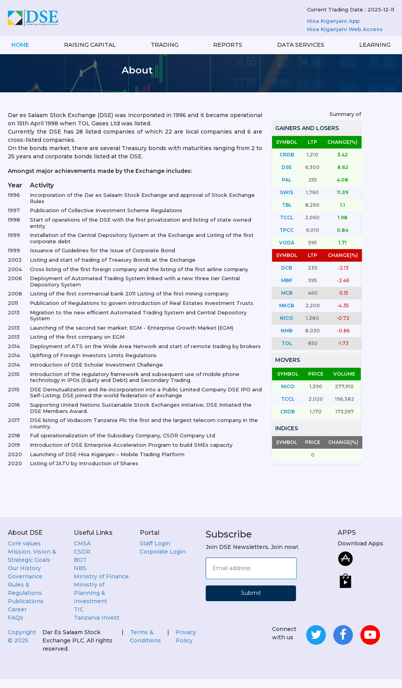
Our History (24, 577)
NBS (80, 577)
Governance (25, 585)
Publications (26, 610)
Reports (227, 44)
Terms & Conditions (145, 645)
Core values (24, 552)
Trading (165, 44)
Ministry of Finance (101, 585)
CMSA (82, 552)
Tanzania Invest (96, 626)
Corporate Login (163, 560)
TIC (79, 618)
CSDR (82, 560)
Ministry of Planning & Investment (90, 602)
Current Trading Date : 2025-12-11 (350, 9)
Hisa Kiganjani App (333, 21)
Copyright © (22, 645)
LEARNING (375, 44)
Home (20, 44)
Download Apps (360, 552)
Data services (300, 44)
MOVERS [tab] (287, 368)
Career (17, 618)
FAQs (15, 626)
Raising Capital (90, 44)
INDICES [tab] (286, 437)
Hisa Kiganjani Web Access (345, 29)
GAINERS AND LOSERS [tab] (307, 137)
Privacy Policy (185, 645)
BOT (80, 568)
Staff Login (155, 552)
